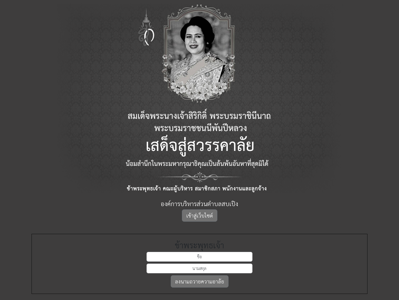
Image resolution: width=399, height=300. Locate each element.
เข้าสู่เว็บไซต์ (199, 215)
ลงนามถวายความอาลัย (199, 281)
